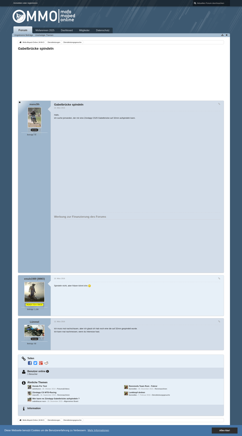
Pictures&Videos (63, 389)
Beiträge (30, 135)
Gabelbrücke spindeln (36, 48)
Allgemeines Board (71, 401)
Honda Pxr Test (39, 386)
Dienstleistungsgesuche (161, 395)
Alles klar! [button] (224, 430)
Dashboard (67, 30)
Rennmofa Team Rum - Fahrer (143, 386)
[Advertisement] (110, 74)
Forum (23, 30)
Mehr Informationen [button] (98, 430)
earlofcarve (36, 389)
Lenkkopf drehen (137, 392)
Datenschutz (103, 30)
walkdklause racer (39, 401)
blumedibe (133, 389)
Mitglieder (84, 30)
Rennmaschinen (161, 389)
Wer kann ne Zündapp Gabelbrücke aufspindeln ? (55, 398)
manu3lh (35, 395)
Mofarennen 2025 (44, 30)
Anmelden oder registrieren (25, 3)
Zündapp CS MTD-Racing (44, 392)
